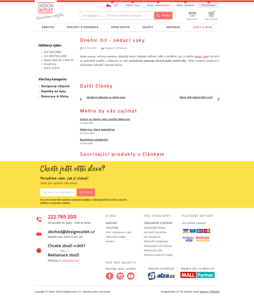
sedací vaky (201, 56)
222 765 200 (62, 217)
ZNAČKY (147, 27)
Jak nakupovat (152, 236)
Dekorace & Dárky (55, 96)
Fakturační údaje (115, 236)
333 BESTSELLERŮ (55, 56)
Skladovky (50, 64)
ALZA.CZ (169, 268)
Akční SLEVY (52, 68)
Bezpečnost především (94, 139)
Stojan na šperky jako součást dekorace (105, 119)
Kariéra (110, 241)
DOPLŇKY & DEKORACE (83, 27)
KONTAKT (111, 223)
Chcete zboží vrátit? (66, 246)
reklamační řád (70, 260)
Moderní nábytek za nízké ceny (106, 97)
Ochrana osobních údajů (158, 255)
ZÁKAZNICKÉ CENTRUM (158, 223)
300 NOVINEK (53, 52)
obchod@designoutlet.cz (71, 232)
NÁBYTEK (48, 27)
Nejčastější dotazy (155, 227)
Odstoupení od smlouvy (158, 245)
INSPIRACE (173, 27)
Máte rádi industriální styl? (196, 97)
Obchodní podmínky (156, 241)
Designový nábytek (55, 86)
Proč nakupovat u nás (118, 232)
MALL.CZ (208, 268)
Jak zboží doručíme (155, 232)
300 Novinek (121, 48)
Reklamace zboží (63, 255)
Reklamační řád (153, 250)
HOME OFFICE (120, 27)
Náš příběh (112, 227)
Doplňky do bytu (53, 91)
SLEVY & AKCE (202, 27)
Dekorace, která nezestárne (97, 129)
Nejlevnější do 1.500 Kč (59, 60)
